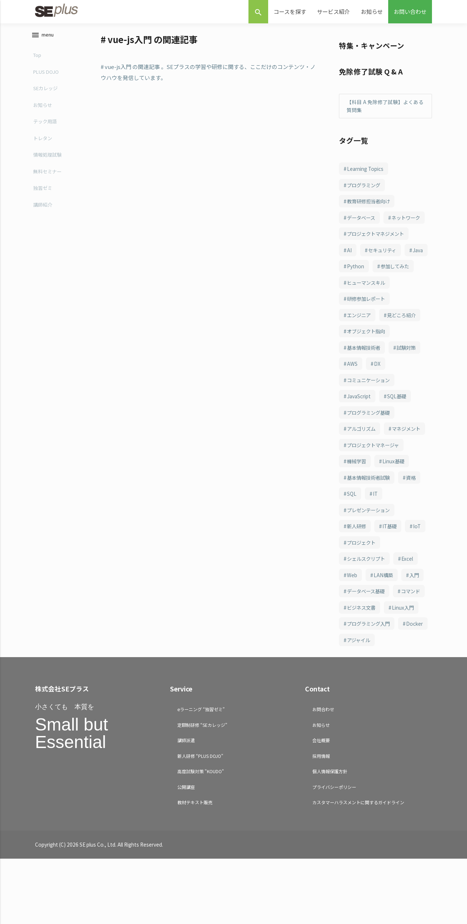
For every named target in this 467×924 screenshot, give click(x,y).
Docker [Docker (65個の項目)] (355, 705)
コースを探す (290, 11)
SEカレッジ (45, 88)
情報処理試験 (47, 154)
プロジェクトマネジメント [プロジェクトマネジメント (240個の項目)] (378, 250)
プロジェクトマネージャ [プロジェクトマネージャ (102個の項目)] (375, 494)
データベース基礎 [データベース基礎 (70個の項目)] (367, 640)
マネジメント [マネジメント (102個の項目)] (362, 477)
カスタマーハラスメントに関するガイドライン (358, 868)
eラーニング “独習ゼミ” (201, 775)
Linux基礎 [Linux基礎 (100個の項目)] (396, 510)
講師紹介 (42, 204)
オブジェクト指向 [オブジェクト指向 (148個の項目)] (367, 364)
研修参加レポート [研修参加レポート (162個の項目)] (367, 331)
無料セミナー (47, 171)
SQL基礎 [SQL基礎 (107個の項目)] (398, 429)
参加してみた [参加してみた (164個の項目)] (362, 298)
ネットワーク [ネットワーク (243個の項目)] (362, 233)
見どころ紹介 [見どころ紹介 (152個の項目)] (405, 347)
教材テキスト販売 (194, 868)
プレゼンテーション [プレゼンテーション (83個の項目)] (370, 559)
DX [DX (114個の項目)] (378, 396)
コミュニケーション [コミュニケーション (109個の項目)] (370, 412)
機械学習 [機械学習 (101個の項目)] (357, 510)
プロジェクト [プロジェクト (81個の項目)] (362, 591)
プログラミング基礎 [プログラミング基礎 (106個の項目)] (370, 445)
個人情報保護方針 (329, 837)
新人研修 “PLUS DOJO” (200, 821)
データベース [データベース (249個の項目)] (362, 217)
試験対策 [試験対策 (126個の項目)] (410, 380)
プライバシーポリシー (334, 852)
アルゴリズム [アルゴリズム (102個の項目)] (362, 461)
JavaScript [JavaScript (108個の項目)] (359, 429)
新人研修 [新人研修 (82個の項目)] (357, 575)
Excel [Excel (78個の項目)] (411, 607)
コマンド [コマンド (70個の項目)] (357, 656)
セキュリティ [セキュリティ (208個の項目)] (384, 266)
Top (37, 54)
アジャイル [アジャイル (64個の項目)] (393, 705)
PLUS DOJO (46, 71)
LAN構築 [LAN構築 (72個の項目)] (384, 624)
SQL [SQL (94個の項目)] (352, 543)
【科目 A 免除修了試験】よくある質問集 (385, 106)
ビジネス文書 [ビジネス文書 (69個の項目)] (400, 656)
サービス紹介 (333, 11)
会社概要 (321, 806)
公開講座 (186, 852)
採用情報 (321, 821)
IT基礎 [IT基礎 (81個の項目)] (392, 575)
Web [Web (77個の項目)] (352, 624)
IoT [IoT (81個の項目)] (420, 575)
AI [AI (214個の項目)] (349, 266)
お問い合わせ (410, 11)
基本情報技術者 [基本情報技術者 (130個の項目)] (365, 380)
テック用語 (45, 121)
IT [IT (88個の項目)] (376, 543)
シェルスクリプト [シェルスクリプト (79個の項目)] (367, 607)
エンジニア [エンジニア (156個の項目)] (360, 347)
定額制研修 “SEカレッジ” (202, 790)
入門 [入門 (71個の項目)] (416, 624)
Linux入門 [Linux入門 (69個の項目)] (358, 672)
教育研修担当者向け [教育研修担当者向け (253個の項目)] (370, 201)
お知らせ (372, 11)
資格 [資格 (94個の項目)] (415, 526)
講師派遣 (186, 806)
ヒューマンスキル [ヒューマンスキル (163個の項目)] (367, 315)
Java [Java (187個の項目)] (352, 282)
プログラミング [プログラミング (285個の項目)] (365, 185)
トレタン (42, 138)
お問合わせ (323, 775)
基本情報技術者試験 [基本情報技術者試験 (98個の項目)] (370, 526)
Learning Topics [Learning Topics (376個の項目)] (365, 168)
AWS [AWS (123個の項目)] (352, 396)
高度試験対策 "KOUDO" (200, 837)
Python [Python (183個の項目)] (382, 282)
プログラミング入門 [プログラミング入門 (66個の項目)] (370, 689)
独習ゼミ (42, 187)
